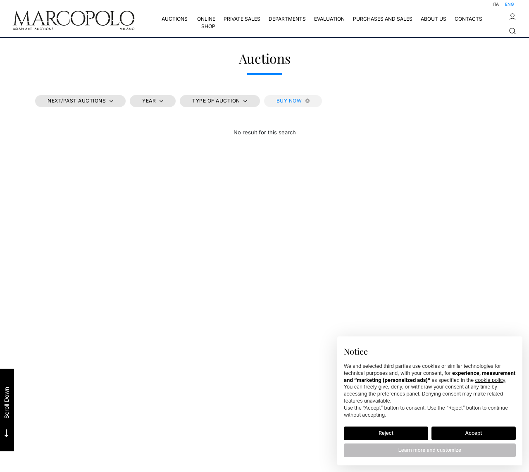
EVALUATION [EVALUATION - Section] (329, 19)
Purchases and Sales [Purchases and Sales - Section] (382, 19)
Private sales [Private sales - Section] (242, 19)
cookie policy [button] (490, 380)
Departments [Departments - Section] (287, 19)
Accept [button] (473, 433)
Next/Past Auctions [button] (77, 101)
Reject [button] (386, 433)
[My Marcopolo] (512, 16)
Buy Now (293, 101)
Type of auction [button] (216, 101)
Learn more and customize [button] (429, 450)
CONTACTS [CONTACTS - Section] (468, 19)
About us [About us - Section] (433, 19)
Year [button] (149, 101)
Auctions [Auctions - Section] (175, 19)
